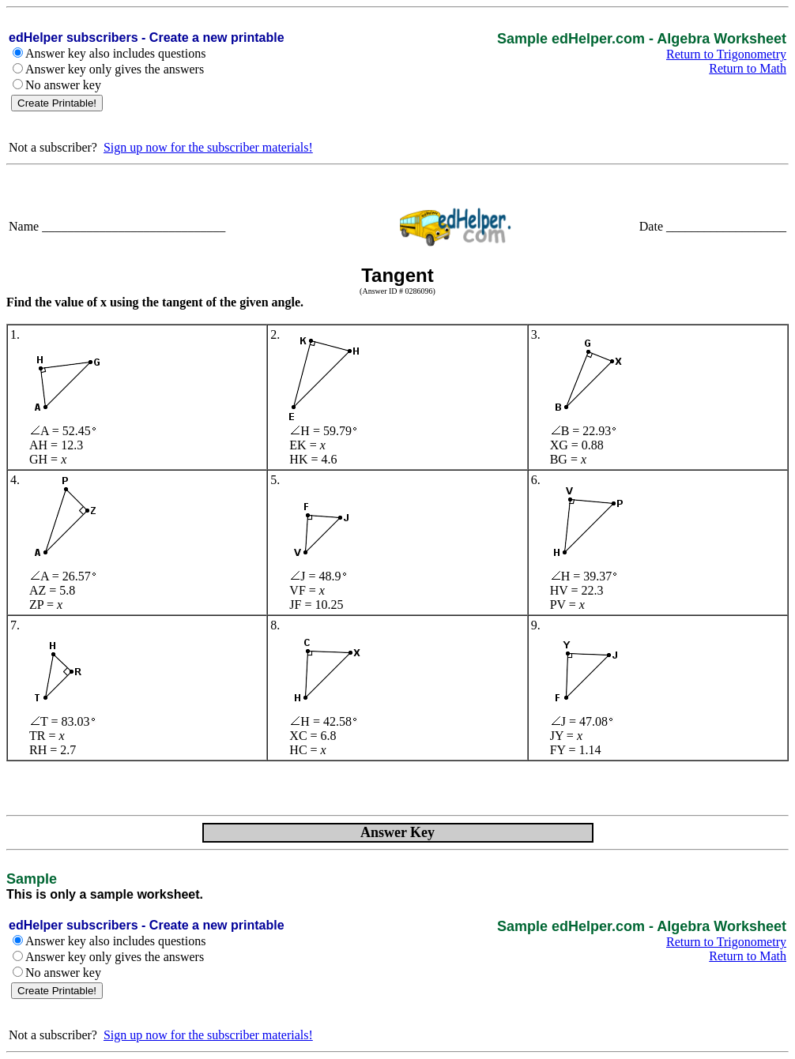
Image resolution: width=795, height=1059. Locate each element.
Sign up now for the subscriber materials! (208, 147)
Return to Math (747, 68)
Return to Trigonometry (726, 54)
